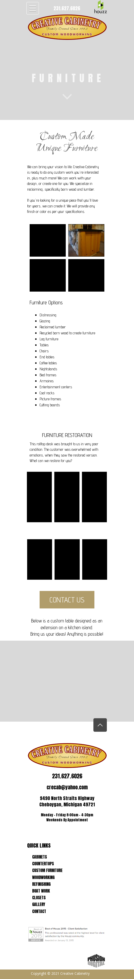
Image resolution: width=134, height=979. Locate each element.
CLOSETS (39, 898)
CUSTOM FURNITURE (47, 870)
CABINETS (39, 857)
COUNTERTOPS (43, 864)
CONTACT (39, 911)
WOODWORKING (43, 877)
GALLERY (38, 904)
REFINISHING (41, 884)
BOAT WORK (41, 891)
